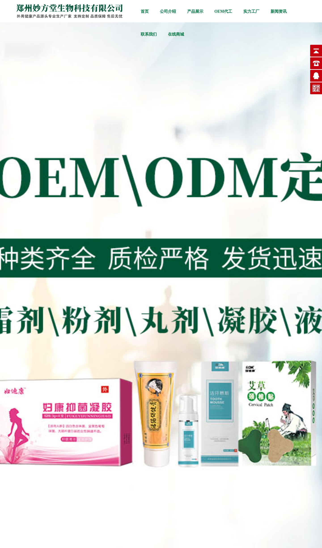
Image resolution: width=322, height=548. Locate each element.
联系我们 (149, 34)
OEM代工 (223, 11)
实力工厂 (251, 11)
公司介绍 (168, 11)
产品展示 (195, 11)
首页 (145, 11)
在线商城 (176, 34)
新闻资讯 (279, 11)
